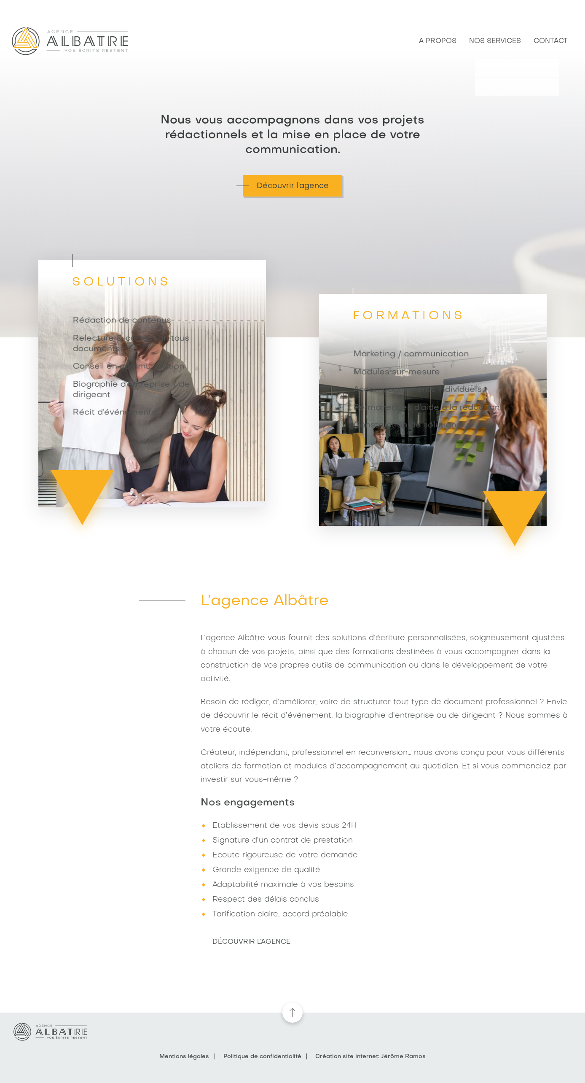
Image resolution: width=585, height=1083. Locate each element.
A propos (437, 41)
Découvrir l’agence (251, 942)
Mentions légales (184, 1056)
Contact (551, 41)
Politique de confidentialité (262, 1056)
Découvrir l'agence (293, 186)
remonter (292, 1012)
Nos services (495, 41)
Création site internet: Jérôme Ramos (370, 1056)
